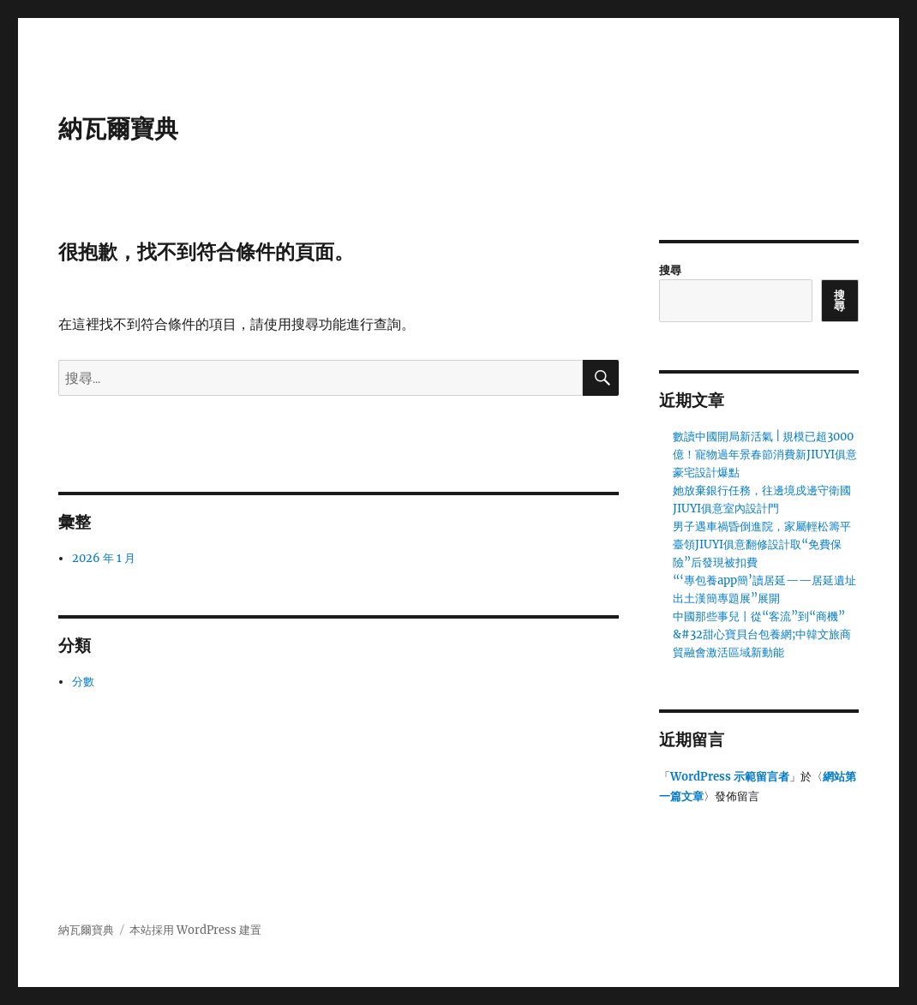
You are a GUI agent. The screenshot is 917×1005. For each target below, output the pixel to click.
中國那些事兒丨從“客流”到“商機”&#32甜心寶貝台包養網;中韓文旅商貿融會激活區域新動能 (762, 634)
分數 (83, 681)
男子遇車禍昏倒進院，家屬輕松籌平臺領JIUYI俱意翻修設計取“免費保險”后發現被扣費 (762, 544)
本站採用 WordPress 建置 (195, 930)
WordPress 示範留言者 (729, 776)
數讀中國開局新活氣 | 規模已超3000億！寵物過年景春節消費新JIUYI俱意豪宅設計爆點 (765, 454)
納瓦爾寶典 (118, 128)
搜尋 (670, 270)
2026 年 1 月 (103, 558)
